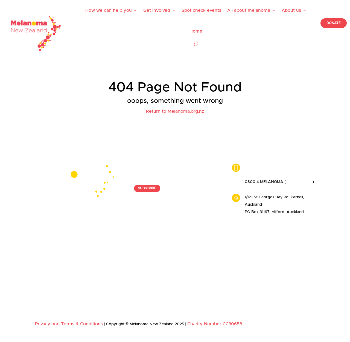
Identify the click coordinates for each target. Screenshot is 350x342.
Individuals (102, 253)
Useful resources (50, 261)
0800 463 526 (299, 182)
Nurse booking (48, 269)
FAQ (212, 302)
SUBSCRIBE (147, 188)
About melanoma (227, 237)
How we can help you (108, 10)
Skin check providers (54, 278)
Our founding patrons (285, 269)
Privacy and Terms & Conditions (69, 324)
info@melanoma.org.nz (266, 167)
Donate (99, 269)
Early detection (222, 261)
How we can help (54, 237)
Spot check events (201, 10)
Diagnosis (217, 269)
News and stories (282, 278)
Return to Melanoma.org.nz (175, 111)
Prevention (218, 286)
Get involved (156, 10)
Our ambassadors (282, 261)
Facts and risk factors (228, 253)
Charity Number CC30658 (214, 324)
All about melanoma (248, 10)
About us (291, 10)
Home (195, 31)
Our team (274, 253)
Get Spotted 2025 (109, 290)
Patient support (49, 253)
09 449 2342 (257, 174)
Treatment (217, 278)
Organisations (105, 261)
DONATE (333, 23)
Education (217, 294)
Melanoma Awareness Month (113, 279)
